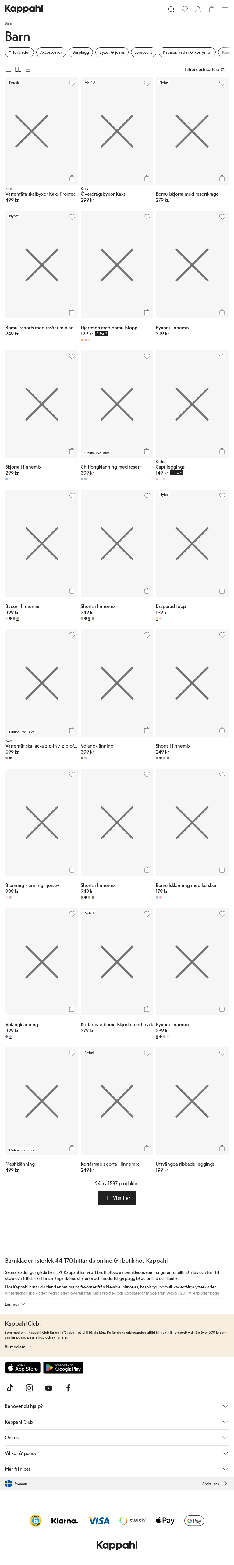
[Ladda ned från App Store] (23, 1367)
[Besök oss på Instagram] (29, 1388)
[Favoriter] (184, 9)
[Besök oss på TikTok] (10, 1388)
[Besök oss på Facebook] (68, 1388)
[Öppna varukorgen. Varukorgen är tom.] (211, 9)
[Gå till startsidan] (24, 9)
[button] (117, 1198)
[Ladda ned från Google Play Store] (63, 1367)
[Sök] (171, 9)
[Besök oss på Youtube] (49, 1388)
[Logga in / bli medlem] (198, 9)
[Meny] (225, 9)
